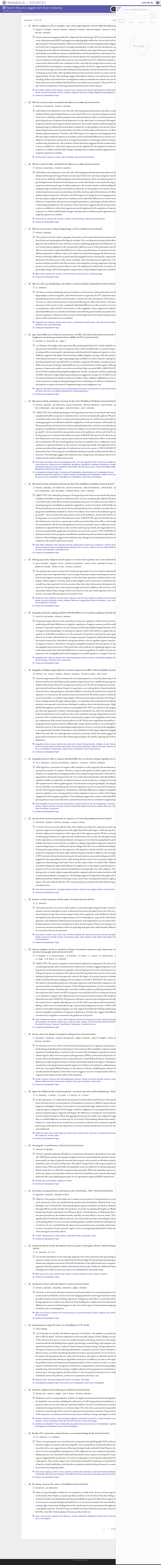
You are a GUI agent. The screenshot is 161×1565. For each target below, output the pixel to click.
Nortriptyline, (112, 1022)
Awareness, (47, 1418)
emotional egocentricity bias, (76, 389)
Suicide (93, 1236)
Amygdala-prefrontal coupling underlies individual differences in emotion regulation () (75, 612)
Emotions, (50, 157)
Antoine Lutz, (41, 1393)
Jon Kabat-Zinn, (59, 405)
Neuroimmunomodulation (84, 157)
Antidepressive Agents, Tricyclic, (51, 1019)
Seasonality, (86, 1236)
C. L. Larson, (93, 956)
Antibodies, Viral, (51, 545)
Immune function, (42, 464)
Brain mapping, (58, 90)
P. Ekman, (52, 1095)
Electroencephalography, (96, 90)
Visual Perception (41, 1315)
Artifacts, (48, 90)
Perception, (76, 1379)
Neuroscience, (90, 467)
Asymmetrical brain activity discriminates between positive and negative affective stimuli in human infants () (81, 1247)
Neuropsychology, (54, 1379)
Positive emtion (109, 889)
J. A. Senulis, (72, 1095)
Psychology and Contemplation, (46, 1426)
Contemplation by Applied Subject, (47, 472)
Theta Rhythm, (65, 1024)
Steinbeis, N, (41, 341)
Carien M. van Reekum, (45, 616)
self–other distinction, (43, 391)
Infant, (76, 937)
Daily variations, (61, 1236)
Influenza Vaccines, (97, 547)
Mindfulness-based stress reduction (48, 469)
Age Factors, (44, 1274)
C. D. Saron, (62, 1095)
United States (96, 1081)
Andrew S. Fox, (42, 674)
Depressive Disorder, (93, 934)
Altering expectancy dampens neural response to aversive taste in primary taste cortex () (76, 559)
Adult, (37, 90)
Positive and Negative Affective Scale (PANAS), (112, 467)
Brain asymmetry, (46, 462)
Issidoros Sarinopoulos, (74, 563)
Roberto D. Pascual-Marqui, (113, 29)
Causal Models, (51, 1180)
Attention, (39, 1379)
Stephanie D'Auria (61, 1194)
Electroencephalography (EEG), (65, 462)
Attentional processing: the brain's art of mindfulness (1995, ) (60, 1325)
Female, (38, 92)
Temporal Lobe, (68, 749)
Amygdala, (39, 322)
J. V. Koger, (39, 959)
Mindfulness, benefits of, (109, 464)
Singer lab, (39, 389)
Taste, (109, 600)
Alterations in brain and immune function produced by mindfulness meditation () (73, 483)
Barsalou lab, (40, 1180)
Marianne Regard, (94, 29)
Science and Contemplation (92, 477)
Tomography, (76, 1024)
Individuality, (78, 322)
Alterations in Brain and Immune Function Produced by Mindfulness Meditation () (74, 401)
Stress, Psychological (42, 1518)
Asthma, (38, 157)
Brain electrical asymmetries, (45, 889)
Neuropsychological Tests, (59, 1474)
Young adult (66, 660)
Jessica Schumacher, (74, 405)
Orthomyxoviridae (62, 549)
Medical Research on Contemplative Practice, (98, 472)
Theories (69, 1180)
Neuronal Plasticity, (70, 274)
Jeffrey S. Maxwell (80, 1288)
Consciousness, (46, 1516)
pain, (110, 806)
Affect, (42, 90)
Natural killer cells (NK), (76, 467)
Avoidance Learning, (56, 598)
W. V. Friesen (83, 1095)
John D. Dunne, (69, 1393)
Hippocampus (95, 749)
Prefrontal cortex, (41, 324)
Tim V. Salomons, (43, 762)
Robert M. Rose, (58, 566)
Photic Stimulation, (42, 808)
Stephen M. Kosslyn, (43, 566)
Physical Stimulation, (98, 600)
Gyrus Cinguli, (68, 1022)
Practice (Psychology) (89, 1421)
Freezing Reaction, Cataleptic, (93, 744)
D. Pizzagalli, (41, 956)
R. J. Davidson (41, 287)
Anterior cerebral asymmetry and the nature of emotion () (63, 899)
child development (42, 939)
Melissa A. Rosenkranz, (45, 106)
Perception (53, 602)
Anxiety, (76, 545)
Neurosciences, (83, 274)
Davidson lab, (81, 90)
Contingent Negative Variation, (68, 889)
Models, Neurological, (105, 937)
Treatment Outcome (88, 1024)
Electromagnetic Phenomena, (46, 1022)
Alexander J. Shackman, (45, 1038)
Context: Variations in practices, (109, 1418)
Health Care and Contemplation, (113, 474)
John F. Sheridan (87, 408)
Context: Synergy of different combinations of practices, (76, 1418)
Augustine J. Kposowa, (45, 1194)
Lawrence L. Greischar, (79, 762)
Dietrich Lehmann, (60, 29)
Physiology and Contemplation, (70, 477)
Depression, (71, 744)
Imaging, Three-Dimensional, (91, 1022)
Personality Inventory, (43, 1024)
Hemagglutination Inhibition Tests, (69, 547)
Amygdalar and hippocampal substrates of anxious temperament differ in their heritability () (77, 670)
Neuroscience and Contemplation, (47, 477)
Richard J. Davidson (43, 32)
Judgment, (68, 92)
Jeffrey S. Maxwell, (83, 1038)
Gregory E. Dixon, (57, 563)
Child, (59, 934)
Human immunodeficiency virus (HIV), (111, 462)
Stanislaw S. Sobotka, (44, 822)
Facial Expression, (68, 1313)
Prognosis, (55, 1024)
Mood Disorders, (90, 322)
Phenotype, (102, 746)
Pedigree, (94, 746)
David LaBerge (41, 1329)
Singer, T (62, 341)
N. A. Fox (51, 1252)
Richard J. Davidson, (44, 405)
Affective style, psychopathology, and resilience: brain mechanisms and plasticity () (73, 283)
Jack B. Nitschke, (42, 563)
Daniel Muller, (107, 405)
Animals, (47, 744)
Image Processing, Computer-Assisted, (56, 806)
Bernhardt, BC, (53, 341)
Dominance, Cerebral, (103, 545)
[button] (158, 2)
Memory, (38, 1081)
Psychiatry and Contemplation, (71, 472)
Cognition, (92, 598)
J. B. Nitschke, (71, 956)
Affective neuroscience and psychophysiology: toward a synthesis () (67, 228)
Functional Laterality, (49, 92)
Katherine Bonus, (73, 408)
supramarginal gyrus (80, 391)
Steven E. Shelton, (55, 674)
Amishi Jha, (40, 1488)
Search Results (17, 11)
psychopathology (54, 324)
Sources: (7, 11)
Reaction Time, (71, 1081)
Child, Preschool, (68, 934)
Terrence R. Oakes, (88, 674)
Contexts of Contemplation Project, (47, 1424)
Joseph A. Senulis (78, 822)
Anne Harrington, (58, 408)
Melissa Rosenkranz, (92, 405)
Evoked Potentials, (112, 90)
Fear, (37, 1135)
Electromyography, (73, 657)
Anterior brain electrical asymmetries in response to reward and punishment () (72, 818)
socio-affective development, (62, 391)
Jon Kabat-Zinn (52, 1488)
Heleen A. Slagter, (54, 1393)
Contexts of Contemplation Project (47, 95)
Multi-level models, (74, 1236)
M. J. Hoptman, (42, 1437)
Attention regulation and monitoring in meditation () (61, 1389)
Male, (106, 547)
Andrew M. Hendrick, (77, 29)
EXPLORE (147, 3)
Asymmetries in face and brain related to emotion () (60, 1283)
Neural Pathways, (68, 157)
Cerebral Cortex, (70, 90)
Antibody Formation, (65, 545)
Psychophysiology (95, 274)
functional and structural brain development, (104, 389)
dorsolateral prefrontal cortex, (55, 389)
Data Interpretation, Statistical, (71, 804)
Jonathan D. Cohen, (105, 563)
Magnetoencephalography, (105, 92)
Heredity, (45, 746)
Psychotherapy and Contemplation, (88, 474)
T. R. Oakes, (82, 956)
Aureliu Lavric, (114, 1038)
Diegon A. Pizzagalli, (44, 29)
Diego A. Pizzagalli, (99, 1038)
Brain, (44, 157)
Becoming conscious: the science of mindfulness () (60, 1484)
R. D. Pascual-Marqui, (56, 956)
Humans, (60, 92)
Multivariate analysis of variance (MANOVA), (51, 467)
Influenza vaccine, (55, 464)
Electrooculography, (42, 547)
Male (57, 1135)
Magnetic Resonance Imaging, (83, 92)
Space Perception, (84, 1081)
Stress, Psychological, (43, 749)
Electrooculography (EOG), (86, 462)
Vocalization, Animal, (81, 749)
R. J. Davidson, (41, 1095)
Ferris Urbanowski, (42, 408)
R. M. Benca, (50, 959)
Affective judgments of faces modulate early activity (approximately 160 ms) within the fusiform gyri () (82, 25)
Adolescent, (39, 598)
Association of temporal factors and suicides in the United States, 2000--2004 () (72, 1190)
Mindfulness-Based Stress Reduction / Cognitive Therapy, (55, 474)
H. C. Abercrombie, (106, 956)
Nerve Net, (100, 322)
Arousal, (51, 804)
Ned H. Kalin (102, 674)
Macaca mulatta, (55, 746)
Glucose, (38, 746)
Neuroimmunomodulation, (45, 549)
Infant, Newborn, (86, 937)
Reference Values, (75, 1474)
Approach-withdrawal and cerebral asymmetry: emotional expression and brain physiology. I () (78, 1091)
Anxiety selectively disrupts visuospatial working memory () (64, 1034)
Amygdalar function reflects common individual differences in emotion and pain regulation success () (81, 758)
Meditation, (67, 464)
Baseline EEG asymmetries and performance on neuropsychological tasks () (70, 1433)
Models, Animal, (72, 746)
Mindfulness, (76, 464)
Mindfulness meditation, (91, 464)
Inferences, (61, 1180)
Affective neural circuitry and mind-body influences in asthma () (65, 102)
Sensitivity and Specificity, (92, 1474)
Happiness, (43, 1135)
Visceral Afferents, (41, 602)
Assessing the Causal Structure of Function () (57, 1145)
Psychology (85, 1379)
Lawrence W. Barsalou (44, 1149)
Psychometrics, (60, 1081)
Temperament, (56, 749)
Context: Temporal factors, (45, 1236)
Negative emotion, (96, 889)
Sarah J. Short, (91, 563)
